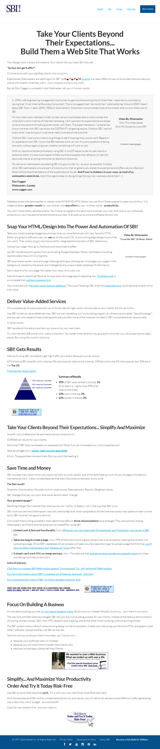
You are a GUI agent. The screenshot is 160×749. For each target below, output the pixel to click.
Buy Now (147, 9)
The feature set (105, 276)
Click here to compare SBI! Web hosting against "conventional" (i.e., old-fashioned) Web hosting (59, 568)
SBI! (110, 9)
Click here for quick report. (21, 371)
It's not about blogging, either (57, 611)
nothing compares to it (38, 280)
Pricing (131, 9)
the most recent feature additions (47, 285)
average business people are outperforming (113, 553)
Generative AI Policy (86, 739)
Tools (119, 9)
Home (100, 9)
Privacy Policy (66, 739)
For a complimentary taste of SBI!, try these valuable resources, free (43, 579)
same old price (113, 285)
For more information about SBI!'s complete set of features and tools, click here (50, 574)
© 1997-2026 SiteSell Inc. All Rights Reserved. (34, 739)
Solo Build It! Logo (12, 8)
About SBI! (105, 739)
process (85, 78)
